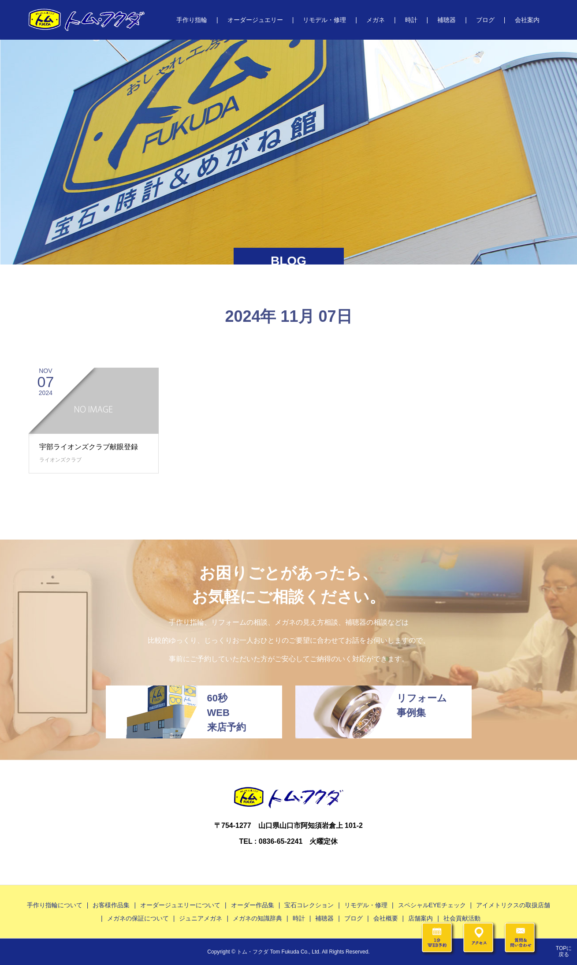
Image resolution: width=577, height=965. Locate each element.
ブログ (485, 19)
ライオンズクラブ (60, 460)
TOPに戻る (564, 951)
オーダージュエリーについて (180, 905)
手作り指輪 (191, 19)
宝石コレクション (309, 905)
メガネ (375, 19)
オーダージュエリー (255, 19)
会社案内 (527, 19)
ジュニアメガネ (200, 918)
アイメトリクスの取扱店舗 (513, 905)
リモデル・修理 (324, 19)
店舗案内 (420, 918)
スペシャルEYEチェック (432, 905)
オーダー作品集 (252, 905)
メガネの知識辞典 (257, 918)
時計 (411, 19)
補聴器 (446, 19)
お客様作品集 (111, 905)
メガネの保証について (138, 918)
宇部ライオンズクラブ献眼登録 (88, 447)
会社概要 (385, 918)
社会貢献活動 (461, 918)
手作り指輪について (54, 905)
